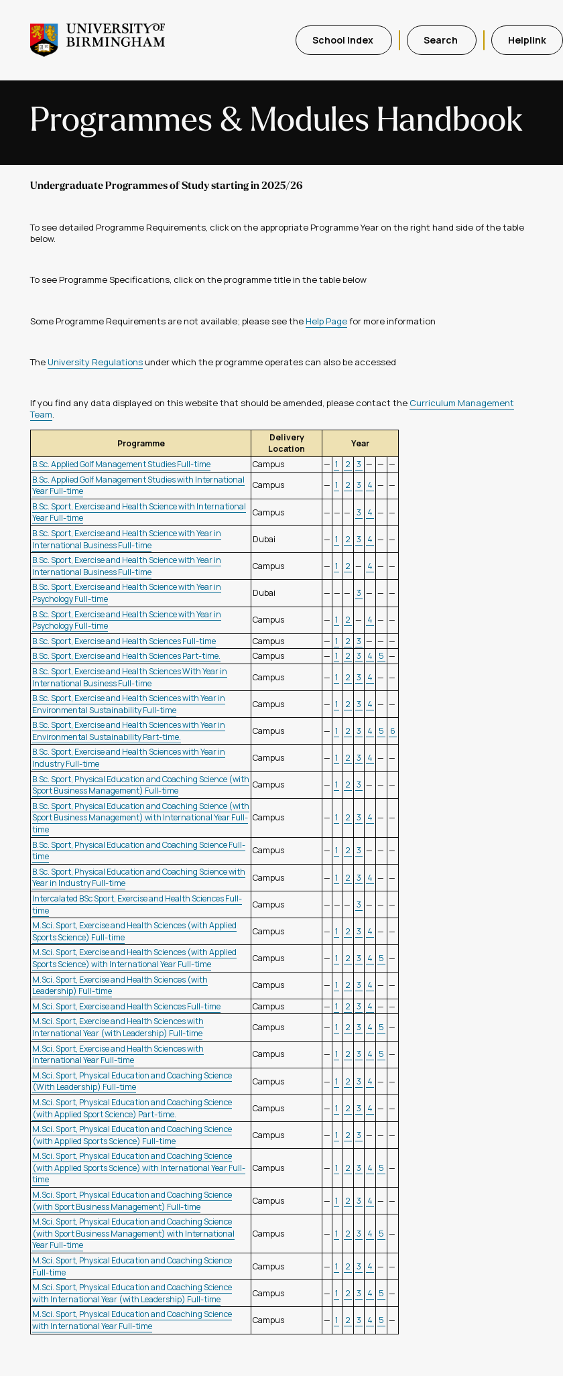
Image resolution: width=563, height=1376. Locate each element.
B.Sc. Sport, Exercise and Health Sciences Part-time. (126, 656)
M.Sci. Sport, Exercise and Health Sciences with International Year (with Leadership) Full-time (118, 1027)
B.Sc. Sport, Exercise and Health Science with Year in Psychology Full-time (126, 620)
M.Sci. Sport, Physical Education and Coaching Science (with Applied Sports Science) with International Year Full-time (138, 1167)
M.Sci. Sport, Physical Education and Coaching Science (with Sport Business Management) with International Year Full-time (133, 1233)
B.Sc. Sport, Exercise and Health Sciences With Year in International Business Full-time (129, 677)
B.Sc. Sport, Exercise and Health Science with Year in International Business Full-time (126, 539)
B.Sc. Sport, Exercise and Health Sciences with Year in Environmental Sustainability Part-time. (128, 731)
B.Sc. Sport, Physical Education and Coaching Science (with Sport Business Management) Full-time (140, 785)
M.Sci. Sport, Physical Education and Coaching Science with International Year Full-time (132, 1320)
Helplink (527, 40)
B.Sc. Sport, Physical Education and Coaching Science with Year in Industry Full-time (138, 877)
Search (442, 40)
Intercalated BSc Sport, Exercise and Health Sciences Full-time (137, 904)
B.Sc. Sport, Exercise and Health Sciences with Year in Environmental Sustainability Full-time (128, 704)
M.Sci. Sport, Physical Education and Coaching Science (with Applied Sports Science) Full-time (132, 1135)
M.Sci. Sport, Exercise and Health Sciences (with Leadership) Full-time (120, 985)
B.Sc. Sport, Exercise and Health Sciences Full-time (124, 641)
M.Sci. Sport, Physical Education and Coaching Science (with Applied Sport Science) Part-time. (132, 1108)
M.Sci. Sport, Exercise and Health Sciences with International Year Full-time (118, 1054)
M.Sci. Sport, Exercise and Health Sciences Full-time (126, 1006)
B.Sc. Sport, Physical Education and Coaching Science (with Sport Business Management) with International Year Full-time (140, 817)
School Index (343, 40)
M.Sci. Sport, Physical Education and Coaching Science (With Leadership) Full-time (132, 1081)
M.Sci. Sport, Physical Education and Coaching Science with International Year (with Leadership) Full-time (132, 1293)
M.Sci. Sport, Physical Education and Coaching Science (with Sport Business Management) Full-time (132, 1200)
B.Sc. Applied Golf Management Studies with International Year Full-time (138, 485)
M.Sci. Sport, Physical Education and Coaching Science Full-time (132, 1266)
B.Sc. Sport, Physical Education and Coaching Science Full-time (138, 851)
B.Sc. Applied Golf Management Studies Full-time (121, 464)
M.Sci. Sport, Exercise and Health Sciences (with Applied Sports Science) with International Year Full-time (134, 958)
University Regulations (95, 362)
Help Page (326, 321)
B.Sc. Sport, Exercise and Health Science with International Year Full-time (139, 512)
